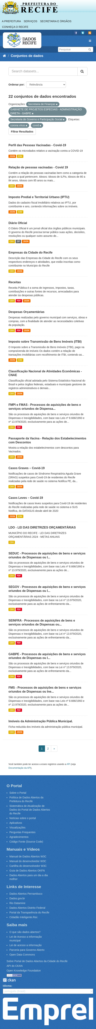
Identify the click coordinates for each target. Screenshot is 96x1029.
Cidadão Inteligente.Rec (23, 917)
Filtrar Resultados (22, 131)
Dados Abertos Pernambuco (25, 893)
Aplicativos (15, 822)
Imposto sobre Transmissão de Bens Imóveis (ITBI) (45, 341)
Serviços (30, 21)
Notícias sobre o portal (22, 818)
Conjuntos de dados (27, 56)
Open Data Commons (22, 954)
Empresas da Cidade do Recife (30, 252)
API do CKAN (15, 965)
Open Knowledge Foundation (24, 970)
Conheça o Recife (15, 26)
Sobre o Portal (17, 792)
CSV (20, 156)
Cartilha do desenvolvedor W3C (28, 865)
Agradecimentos (18, 836)
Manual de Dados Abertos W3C (27, 856)
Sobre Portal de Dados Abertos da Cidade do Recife (37, 961)
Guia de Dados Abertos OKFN (27, 870)
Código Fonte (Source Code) (26, 841)
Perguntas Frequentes (22, 832)
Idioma (7, 985)
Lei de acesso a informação (25, 945)
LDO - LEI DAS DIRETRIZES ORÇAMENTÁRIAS (42, 527)
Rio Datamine (17, 903)
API (68, 764)
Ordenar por (16, 84)
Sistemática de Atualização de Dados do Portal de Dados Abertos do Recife (29, 809)
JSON (12, 156)
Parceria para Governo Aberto (26, 949)
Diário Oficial (17, 223)
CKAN (9, 980)
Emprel (48, 1011)
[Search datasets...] (43, 71)
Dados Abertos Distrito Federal (27, 907)
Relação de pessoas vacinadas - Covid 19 (38, 167)
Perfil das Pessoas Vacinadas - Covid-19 (37, 145)
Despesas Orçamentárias (26, 311)
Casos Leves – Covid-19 (25, 497)
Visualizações (17, 827)
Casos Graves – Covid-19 (26, 468)
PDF (19, 301)
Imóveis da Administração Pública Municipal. (40, 721)
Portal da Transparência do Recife (29, 912)
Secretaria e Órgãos (55, 21)
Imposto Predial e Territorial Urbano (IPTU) (38, 197)
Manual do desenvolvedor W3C (27, 861)
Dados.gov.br (17, 898)
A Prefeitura (11, 21)
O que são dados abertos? (24, 932)
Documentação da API (19, 768)
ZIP (18, 241)
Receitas (14, 282)
